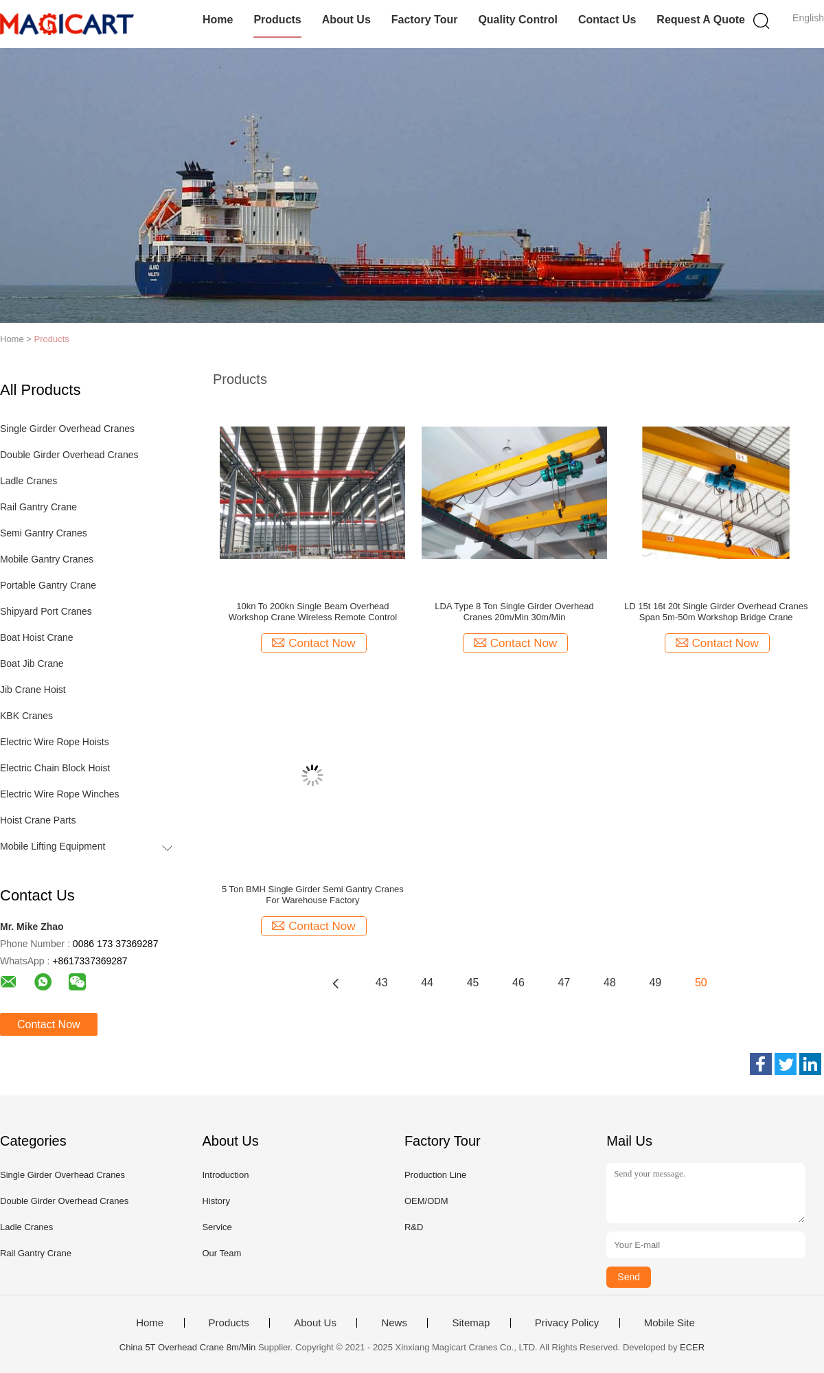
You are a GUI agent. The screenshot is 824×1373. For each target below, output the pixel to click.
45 (473, 982)
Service (216, 1227)
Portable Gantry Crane (48, 585)
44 (427, 982)
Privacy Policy (567, 1323)
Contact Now (48, 1024)
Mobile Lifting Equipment (52, 846)
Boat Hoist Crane (36, 637)
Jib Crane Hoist (33, 689)
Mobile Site (669, 1323)
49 (655, 982)
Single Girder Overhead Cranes (67, 428)
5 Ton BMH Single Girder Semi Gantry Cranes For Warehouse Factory (313, 894)
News (394, 1323)
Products (277, 19)
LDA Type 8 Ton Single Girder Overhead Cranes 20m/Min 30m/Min (514, 611)
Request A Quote (700, 19)
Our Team (221, 1253)
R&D (413, 1227)
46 (518, 982)
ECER (692, 1347)
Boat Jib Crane (32, 663)
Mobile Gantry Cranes (46, 559)
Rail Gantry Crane (38, 506)
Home (218, 19)
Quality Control (518, 19)
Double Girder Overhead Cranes (69, 454)
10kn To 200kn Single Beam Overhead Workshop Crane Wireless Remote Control (313, 611)
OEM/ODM (426, 1201)
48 (610, 982)
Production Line (435, 1175)
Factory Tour (424, 19)
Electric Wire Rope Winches (59, 793)
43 (382, 982)
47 (564, 982)
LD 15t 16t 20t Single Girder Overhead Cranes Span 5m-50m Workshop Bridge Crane (716, 611)
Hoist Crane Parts (38, 820)
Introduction (225, 1175)
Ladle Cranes (28, 480)
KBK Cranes (26, 715)
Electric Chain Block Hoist (55, 767)
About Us (346, 19)
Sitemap (471, 1323)
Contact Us (607, 19)
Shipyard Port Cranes (46, 611)
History (215, 1201)
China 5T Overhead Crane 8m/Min (187, 1347)
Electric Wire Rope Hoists (54, 741)
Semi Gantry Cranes (43, 532)
